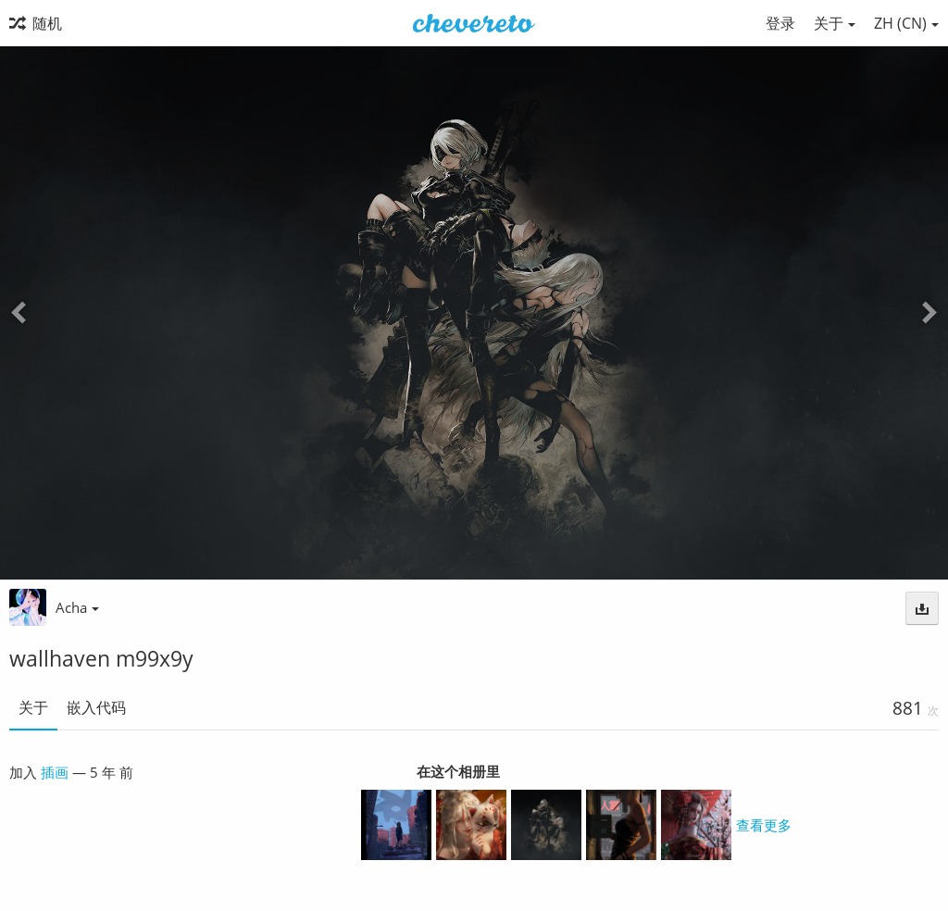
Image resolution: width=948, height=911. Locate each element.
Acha (77, 607)
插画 (55, 772)
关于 (33, 707)
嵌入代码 (96, 707)
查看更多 (764, 825)
